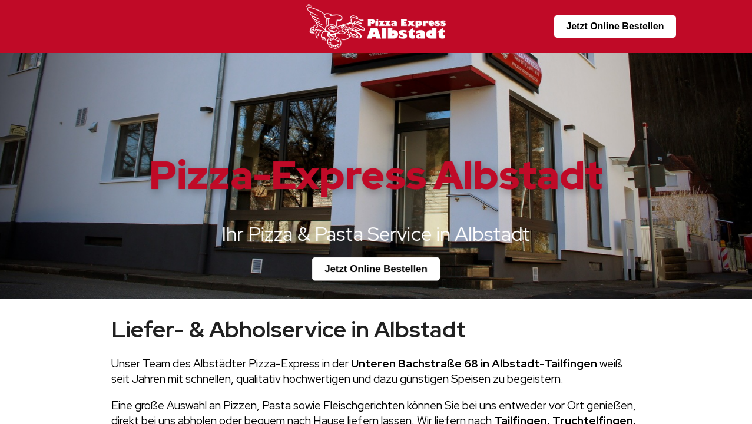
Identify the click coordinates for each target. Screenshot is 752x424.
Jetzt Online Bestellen (615, 26)
